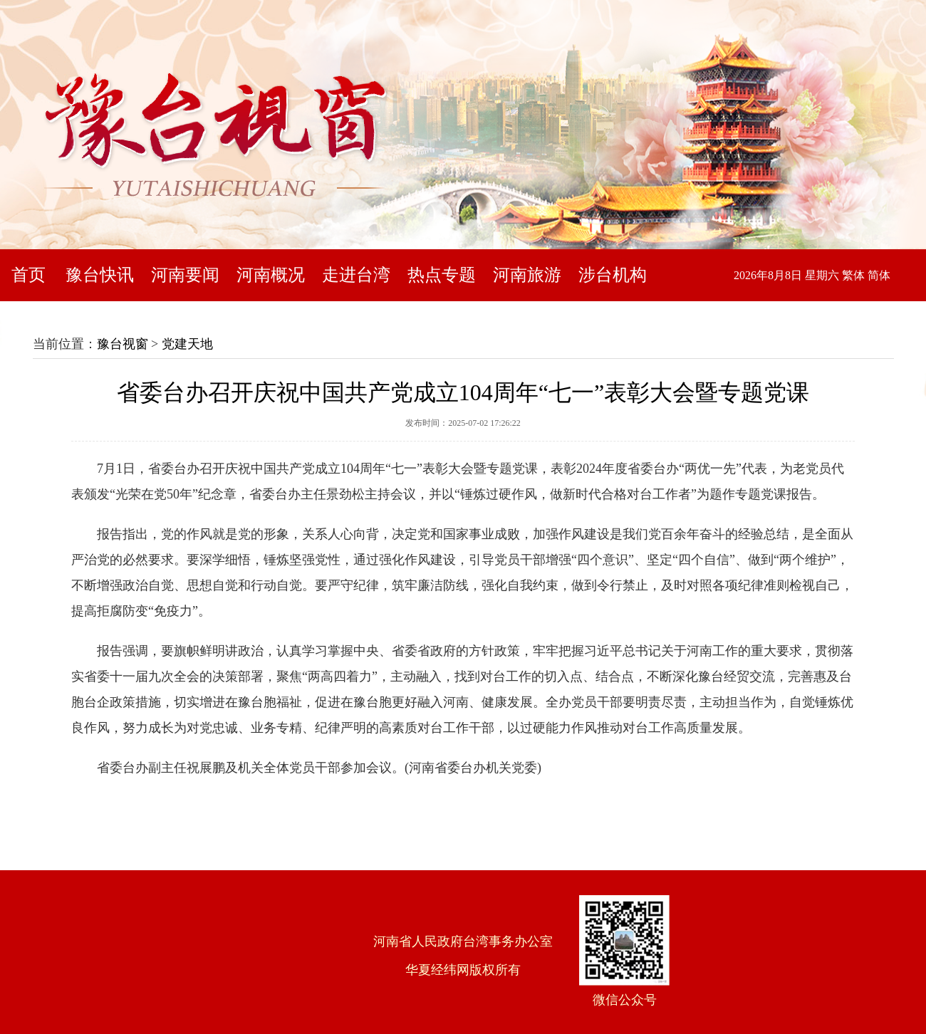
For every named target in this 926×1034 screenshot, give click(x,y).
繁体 (853, 275)
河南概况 (270, 275)
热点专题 (441, 275)
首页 (28, 275)
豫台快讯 (100, 275)
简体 (879, 275)
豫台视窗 (122, 344)
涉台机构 (612, 275)
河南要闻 (185, 275)
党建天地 (187, 344)
